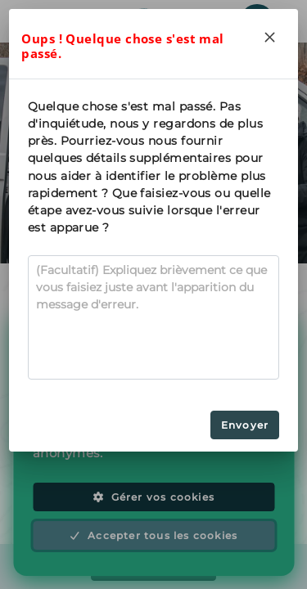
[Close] (270, 36)
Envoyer (245, 425)
